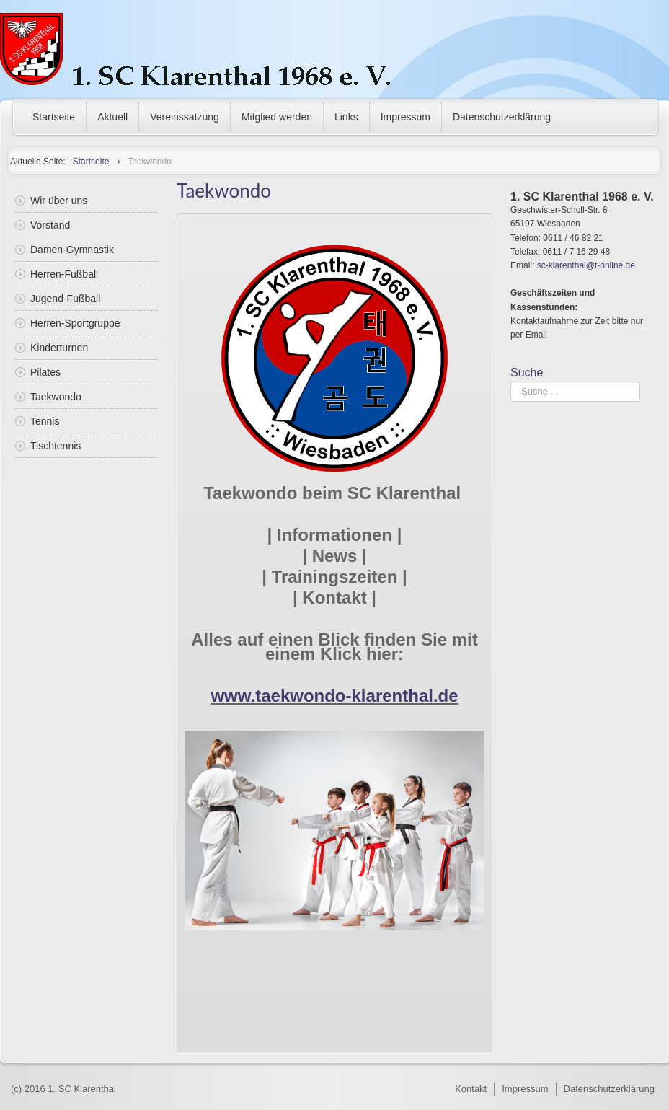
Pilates (45, 372)
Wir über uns (58, 200)
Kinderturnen (59, 347)
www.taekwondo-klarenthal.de (334, 695)
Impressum (405, 117)
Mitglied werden (277, 117)
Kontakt (471, 1088)
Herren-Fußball (64, 274)
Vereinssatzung (184, 117)
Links (346, 117)
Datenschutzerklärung (502, 117)
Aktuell (112, 117)
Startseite (53, 117)
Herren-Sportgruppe (75, 323)
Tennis (44, 421)
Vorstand (50, 225)
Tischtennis (55, 446)
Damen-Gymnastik (72, 249)
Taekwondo (55, 396)
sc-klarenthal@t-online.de (586, 265)
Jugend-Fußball (65, 298)
